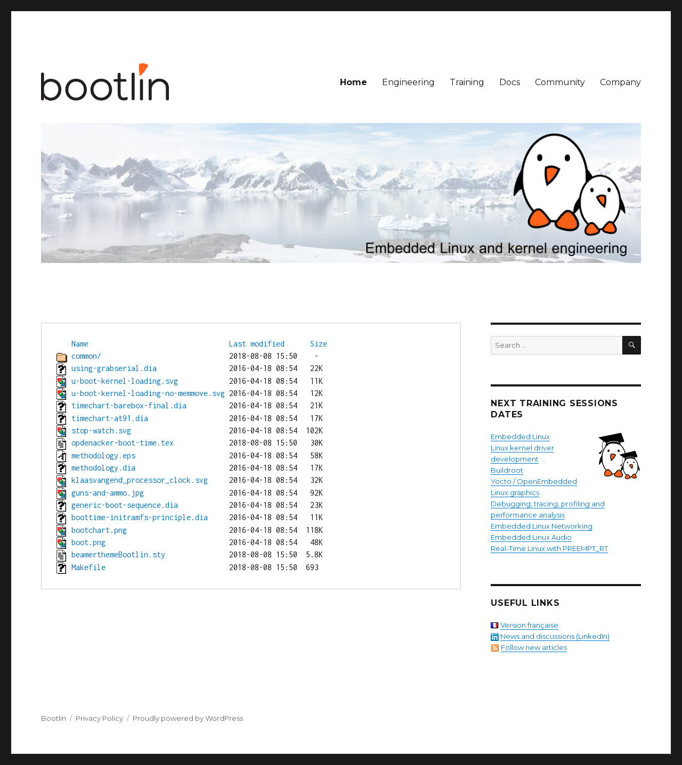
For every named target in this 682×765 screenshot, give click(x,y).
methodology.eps (103, 455)
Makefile (88, 567)
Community (560, 82)
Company (620, 82)
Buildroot (507, 470)
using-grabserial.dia (114, 368)
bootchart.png (99, 529)
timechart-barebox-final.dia (128, 405)
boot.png (88, 542)
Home (353, 82)
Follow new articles (534, 647)
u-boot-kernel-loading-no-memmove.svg (148, 393)
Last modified (257, 343)
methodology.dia (103, 467)
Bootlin (53, 718)
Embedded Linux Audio (531, 537)
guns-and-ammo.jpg (107, 492)
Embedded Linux (520, 436)
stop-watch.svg (101, 430)
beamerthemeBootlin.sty (118, 554)
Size (318, 343)
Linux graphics (515, 492)
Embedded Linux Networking (541, 526)
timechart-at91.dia (109, 418)
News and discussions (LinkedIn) (555, 636)
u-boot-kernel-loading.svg (124, 380)
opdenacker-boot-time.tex (122, 442)
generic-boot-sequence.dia (124, 504)
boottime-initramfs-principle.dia (139, 517)
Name (79, 343)
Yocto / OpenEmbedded (534, 481)
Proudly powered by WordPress (188, 718)
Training (467, 82)
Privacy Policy (99, 718)
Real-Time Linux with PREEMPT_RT (549, 548)
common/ (86, 355)
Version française (529, 625)
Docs (509, 82)
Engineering (408, 82)
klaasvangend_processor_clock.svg (139, 479)
